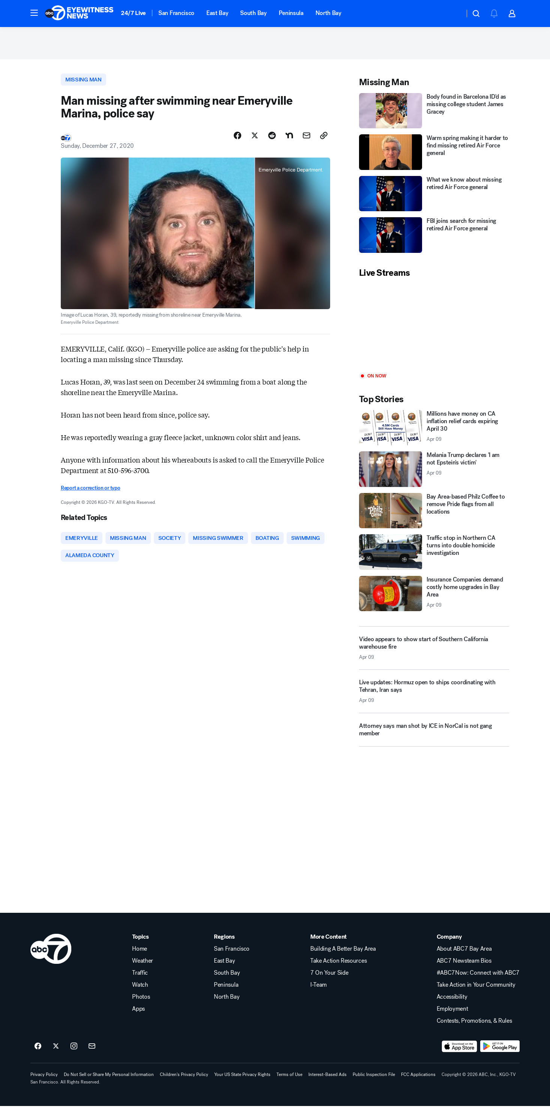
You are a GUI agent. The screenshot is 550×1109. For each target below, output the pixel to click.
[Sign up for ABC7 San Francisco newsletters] (91, 1049)
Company (449, 940)
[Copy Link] (323, 137)
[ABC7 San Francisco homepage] (79, 13)
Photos (141, 1000)
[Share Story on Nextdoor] (289, 137)
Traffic (140, 976)
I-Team (318, 988)
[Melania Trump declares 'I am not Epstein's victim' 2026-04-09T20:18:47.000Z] (434, 471)
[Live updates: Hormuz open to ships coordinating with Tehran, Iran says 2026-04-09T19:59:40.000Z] (434, 696)
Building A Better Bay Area (343, 952)
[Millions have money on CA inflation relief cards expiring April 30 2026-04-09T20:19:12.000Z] (434, 429)
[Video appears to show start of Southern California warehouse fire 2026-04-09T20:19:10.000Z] (434, 649)
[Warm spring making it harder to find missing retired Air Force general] (434, 154)
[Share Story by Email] (306, 137)
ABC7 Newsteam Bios (464, 964)
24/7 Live (133, 13)
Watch (140, 988)
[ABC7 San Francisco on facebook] (37, 1049)
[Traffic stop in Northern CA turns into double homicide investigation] (434, 554)
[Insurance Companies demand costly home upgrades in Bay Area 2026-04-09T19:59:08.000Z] (434, 595)
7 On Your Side (329, 976)
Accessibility (452, 1000)
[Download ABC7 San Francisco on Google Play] (500, 1049)
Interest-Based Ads (327, 1077)
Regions (224, 940)
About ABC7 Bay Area (464, 952)
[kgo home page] (50, 952)
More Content (328, 940)
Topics (140, 940)
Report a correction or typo (90, 490)
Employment (452, 1012)
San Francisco (176, 13)
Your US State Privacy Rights (242, 1077)
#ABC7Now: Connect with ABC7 (478, 976)
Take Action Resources (338, 964)
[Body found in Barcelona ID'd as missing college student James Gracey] (434, 112)
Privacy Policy (44, 1077)
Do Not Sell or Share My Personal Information (109, 1077)
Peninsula (291, 13)
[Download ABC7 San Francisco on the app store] (460, 1049)
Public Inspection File (374, 1077)
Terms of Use (289, 1077)
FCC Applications (418, 1077)
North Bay (328, 13)
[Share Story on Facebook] (237, 137)
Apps (138, 1012)
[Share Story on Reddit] (272, 137)
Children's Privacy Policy (184, 1077)
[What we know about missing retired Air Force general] (434, 195)
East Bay (217, 13)
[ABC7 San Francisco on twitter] (55, 1049)
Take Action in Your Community (476, 988)
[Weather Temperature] (453, 13)
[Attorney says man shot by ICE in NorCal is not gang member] (434, 734)
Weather (142, 964)
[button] (34, 12)
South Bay (253, 13)
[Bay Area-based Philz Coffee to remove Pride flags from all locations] (434, 512)
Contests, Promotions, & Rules (474, 1024)
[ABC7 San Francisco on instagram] (73, 1049)
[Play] (434, 327)
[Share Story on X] (254, 137)
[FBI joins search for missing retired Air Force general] (434, 237)
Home (139, 952)
